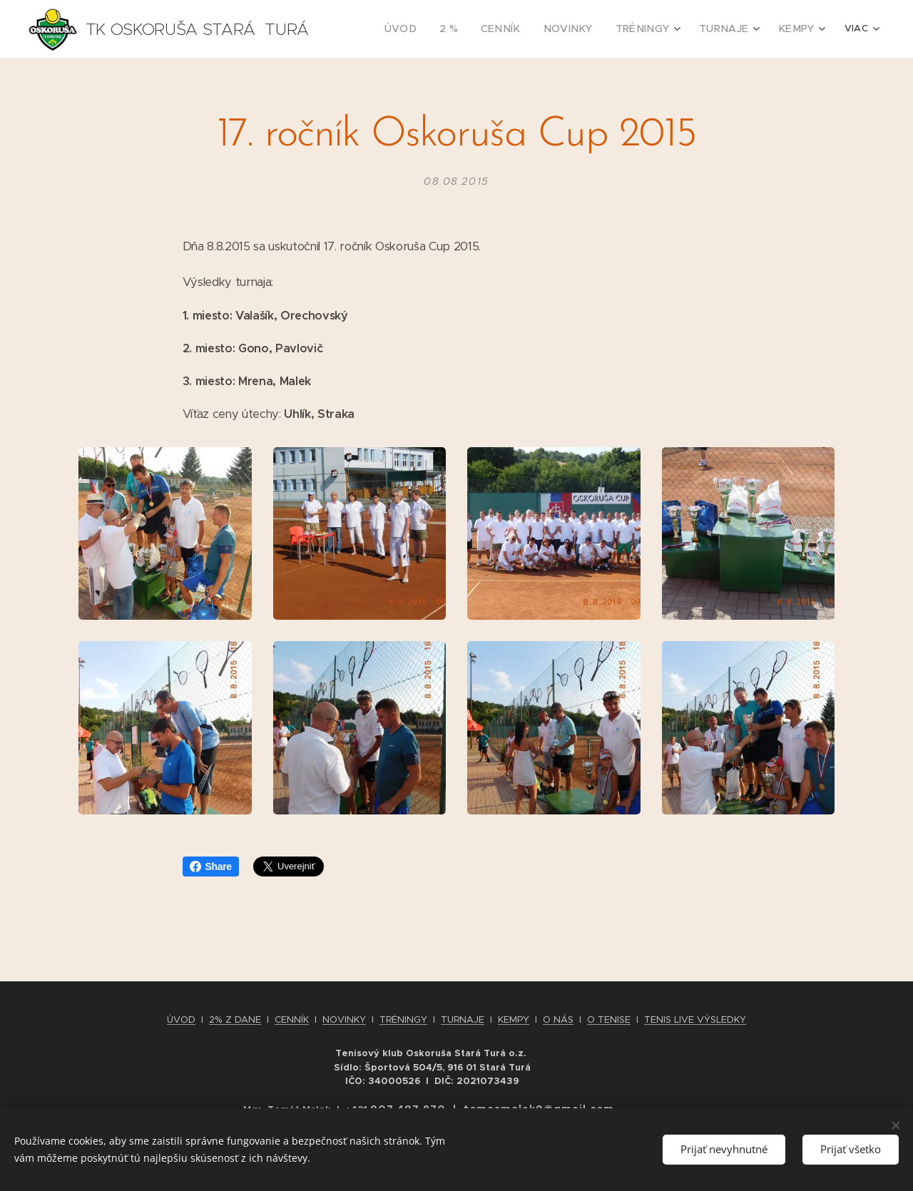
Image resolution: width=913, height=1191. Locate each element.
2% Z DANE (235, 1019)
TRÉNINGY (403, 1019)
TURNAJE (462, 1019)
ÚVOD (181, 1019)
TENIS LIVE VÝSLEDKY (695, 1019)
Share (211, 866)
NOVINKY (344, 1019)
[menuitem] (439, 29)
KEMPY (513, 1019)
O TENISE (609, 1019)
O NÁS (558, 1019)
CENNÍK (292, 1019)
